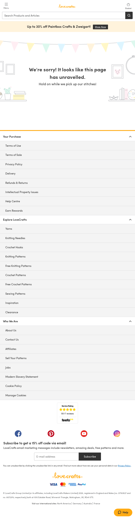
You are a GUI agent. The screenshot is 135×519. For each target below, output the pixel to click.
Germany (77, 503)
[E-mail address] (56, 457)
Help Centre (12, 201)
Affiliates (10, 349)
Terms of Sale (13, 155)
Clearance (11, 312)
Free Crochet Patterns (18, 284)
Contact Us (12, 339)
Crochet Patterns (15, 275)
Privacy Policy (13, 164)
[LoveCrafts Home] (67, 475)
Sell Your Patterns (15, 358)
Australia (88, 503)
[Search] (129, 15)
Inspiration (11, 303)
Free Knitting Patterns (18, 266)
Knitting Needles (15, 238)
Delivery (10, 173)
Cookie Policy (13, 386)
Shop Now (101, 26)
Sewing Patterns (15, 293)
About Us (10, 330)
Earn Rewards (14, 210)
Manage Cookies (15, 395)
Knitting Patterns (15, 256)
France (97, 503)
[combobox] (64, 15)
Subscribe (90, 456)
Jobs (8, 367)
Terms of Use (13, 145)
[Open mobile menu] (6, 6)
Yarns (8, 228)
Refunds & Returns (16, 182)
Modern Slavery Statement (21, 376)
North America (64, 503)
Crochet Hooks (14, 247)
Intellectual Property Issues (21, 192)
